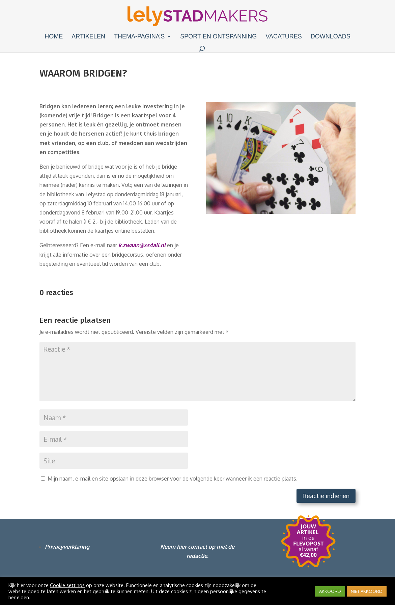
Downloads (330, 37)
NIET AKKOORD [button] (367, 591)
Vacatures (283, 37)
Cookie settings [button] (67, 585)
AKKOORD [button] (330, 591)
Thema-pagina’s (139, 37)
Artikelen (88, 37)
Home (54, 37)
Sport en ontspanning (218, 37)
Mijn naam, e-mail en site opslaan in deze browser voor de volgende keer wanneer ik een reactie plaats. (173, 478)
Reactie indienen (326, 495)
